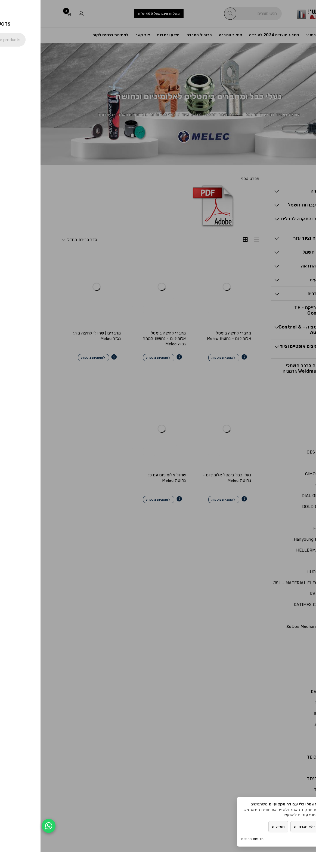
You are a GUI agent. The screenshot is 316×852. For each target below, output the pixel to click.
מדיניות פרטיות (212, 838)
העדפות (237, 826)
